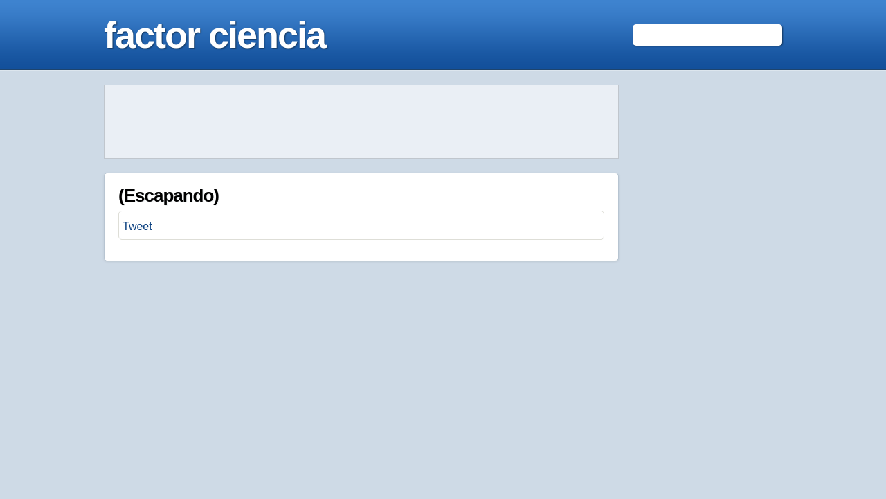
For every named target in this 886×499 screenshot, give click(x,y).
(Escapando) (168, 195)
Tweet (137, 226)
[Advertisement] (361, 122)
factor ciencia (214, 34)
